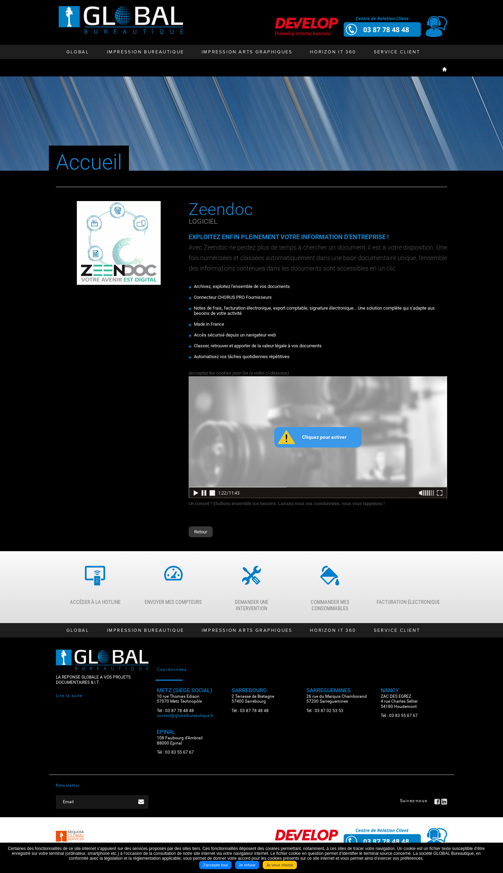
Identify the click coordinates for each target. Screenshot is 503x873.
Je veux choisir (280, 865)
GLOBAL (77, 52)
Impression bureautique (145, 52)
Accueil (444, 69)
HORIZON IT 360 (333, 52)
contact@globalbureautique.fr (185, 717)
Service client (397, 52)
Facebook (437, 803)
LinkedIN (444, 803)
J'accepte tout (215, 865)
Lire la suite (69, 697)
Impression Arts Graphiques (247, 52)
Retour (200, 531)
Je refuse (246, 865)
